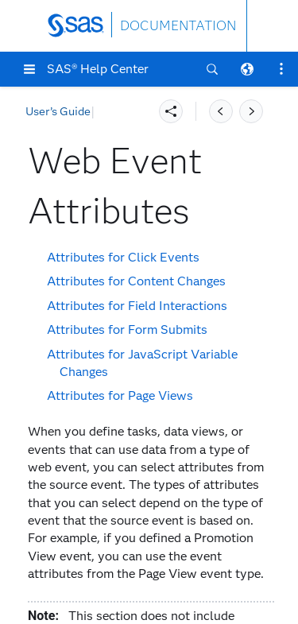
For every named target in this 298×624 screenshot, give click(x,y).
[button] (29, 69)
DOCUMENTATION (178, 25)
